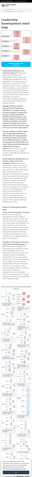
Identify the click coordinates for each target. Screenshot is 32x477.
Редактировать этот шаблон (15, 64)
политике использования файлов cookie (14, 469)
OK (16, 472)
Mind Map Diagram (9, 9)
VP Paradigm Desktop (21, 1)
